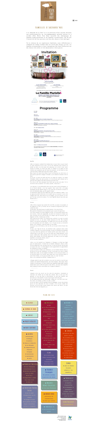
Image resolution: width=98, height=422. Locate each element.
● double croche (68, 380)
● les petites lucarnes (29, 401)
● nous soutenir (30, 327)
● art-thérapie (29, 345)
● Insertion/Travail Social (29, 389)
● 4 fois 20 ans (68, 355)
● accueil (29, 334)
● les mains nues (49, 355)
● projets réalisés (29, 321)
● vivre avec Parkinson (49, 388)
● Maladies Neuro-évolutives (49, 384)
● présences (68, 314)
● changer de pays (29, 399)
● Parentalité (68, 378)
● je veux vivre (29, 379)
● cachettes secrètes (49, 374)
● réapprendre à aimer (29, 377)
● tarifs (29, 358)
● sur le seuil (30, 393)
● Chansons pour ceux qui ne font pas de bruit (49, 340)
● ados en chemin (68, 365)
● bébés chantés (68, 391)
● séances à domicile (29, 343)
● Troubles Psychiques (49, 371)
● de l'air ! (29, 375)
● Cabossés (49, 335)
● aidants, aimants (68, 316)
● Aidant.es (68, 302)
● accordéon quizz (68, 337)
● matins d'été (49, 361)
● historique (29, 336)
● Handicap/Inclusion (30, 364)
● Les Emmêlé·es (49, 309)
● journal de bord (29, 309)
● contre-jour (68, 344)
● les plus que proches (68, 320)
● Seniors (68, 330)
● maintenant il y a (29, 369)
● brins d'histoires (29, 366)
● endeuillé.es (49, 406)
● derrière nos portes (29, 371)
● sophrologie (68, 357)
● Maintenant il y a (49, 316)
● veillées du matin (68, 353)
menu (75, 20)
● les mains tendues (68, 311)
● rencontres (68, 346)
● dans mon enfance (68, 393)
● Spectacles (49, 302)
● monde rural (49, 394)
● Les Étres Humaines (49, 307)
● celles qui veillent (49, 400)
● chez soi (29, 382)
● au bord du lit (68, 404)
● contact (29, 315)
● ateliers (29, 341)
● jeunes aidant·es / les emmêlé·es (68, 307)
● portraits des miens (49, 377)
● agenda (29, 302)
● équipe (29, 351)
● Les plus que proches (49, 329)
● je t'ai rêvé (29, 373)
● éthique (29, 338)
